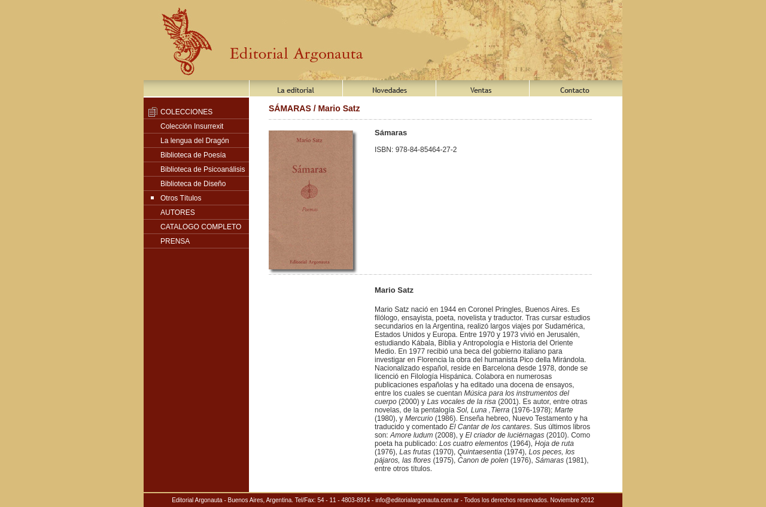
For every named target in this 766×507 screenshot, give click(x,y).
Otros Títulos (180, 198)
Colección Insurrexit (191, 126)
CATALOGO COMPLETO (200, 227)
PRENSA (175, 241)
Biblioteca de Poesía (193, 155)
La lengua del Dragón (194, 140)
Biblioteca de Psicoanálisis (202, 169)
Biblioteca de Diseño (193, 184)
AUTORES (177, 212)
